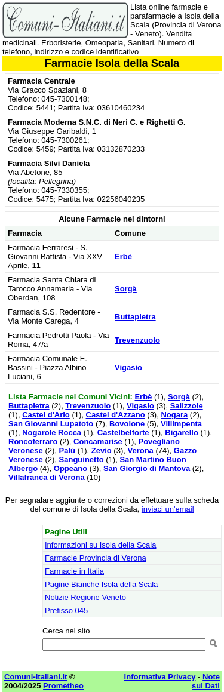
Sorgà (126, 288)
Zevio (101, 450)
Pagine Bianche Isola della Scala (101, 584)
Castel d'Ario (46, 414)
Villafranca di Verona (46, 477)
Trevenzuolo (137, 340)
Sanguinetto (81, 459)
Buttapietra (135, 316)
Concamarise (97, 441)
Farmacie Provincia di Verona (95, 557)
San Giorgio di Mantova (146, 468)
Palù (67, 450)
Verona (140, 450)
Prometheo (63, 685)
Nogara (174, 414)
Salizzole (186, 405)
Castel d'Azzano (115, 414)
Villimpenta (181, 423)
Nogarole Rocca (51, 432)
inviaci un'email (168, 509)
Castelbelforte (123, 432)
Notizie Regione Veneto (85, 597)
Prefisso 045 (66, 610)
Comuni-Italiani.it (35, 676)
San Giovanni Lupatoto (50, 423)
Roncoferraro (32, 441)
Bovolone (127, 423)
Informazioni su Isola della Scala (100, 544)
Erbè (123, 256)
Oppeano (70, 468)
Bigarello (181, 432)
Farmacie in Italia (74, 571)
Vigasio (128, 367)
